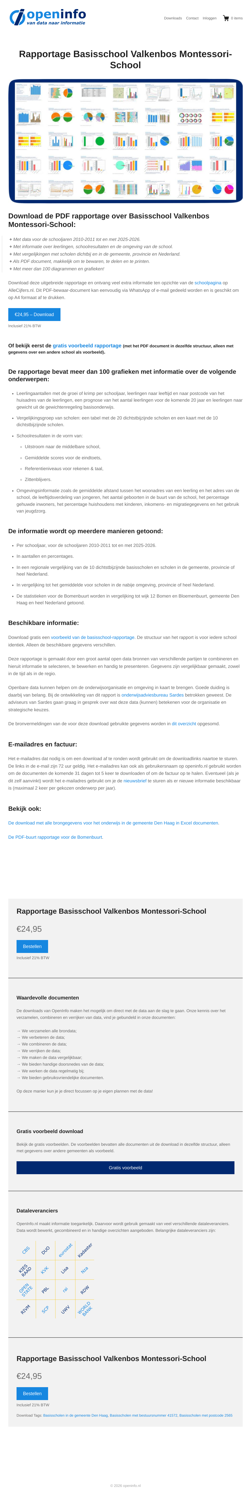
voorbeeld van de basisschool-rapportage (92, 637)
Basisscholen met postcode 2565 (205, 1415)
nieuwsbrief (135, 780)
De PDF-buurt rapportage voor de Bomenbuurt (55, 837)
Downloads (173, 18)
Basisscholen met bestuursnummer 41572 (143, 1415)
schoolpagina (208, 282)
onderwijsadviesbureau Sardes (152, 695)
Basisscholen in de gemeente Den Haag (75, 1415)
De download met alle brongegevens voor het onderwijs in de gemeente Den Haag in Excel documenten (113, 823)
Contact (192, 18)
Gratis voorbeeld (125, 1167)
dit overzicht (184, 723)
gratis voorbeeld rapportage (87, 346)
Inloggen (210, 18)
